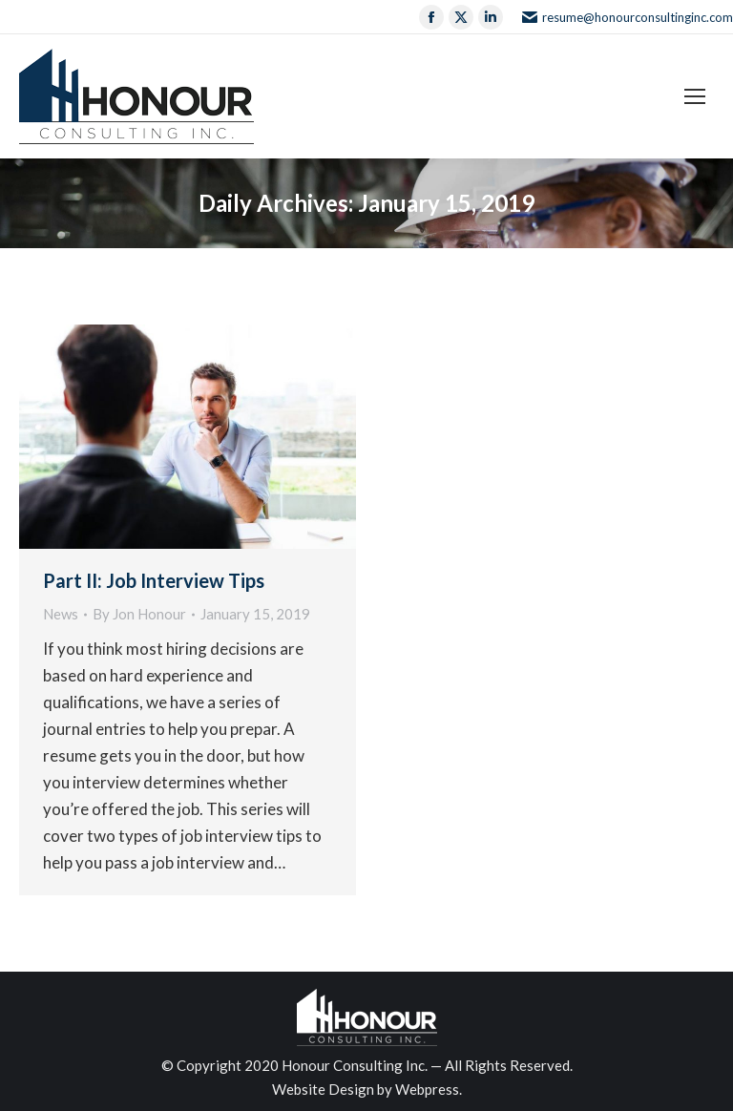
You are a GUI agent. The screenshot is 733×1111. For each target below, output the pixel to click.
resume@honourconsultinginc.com (627, 18)
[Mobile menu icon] (695, 96)
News (60, 613)
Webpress (427, 1089)
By (139, 613)
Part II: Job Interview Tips (153, 580)
